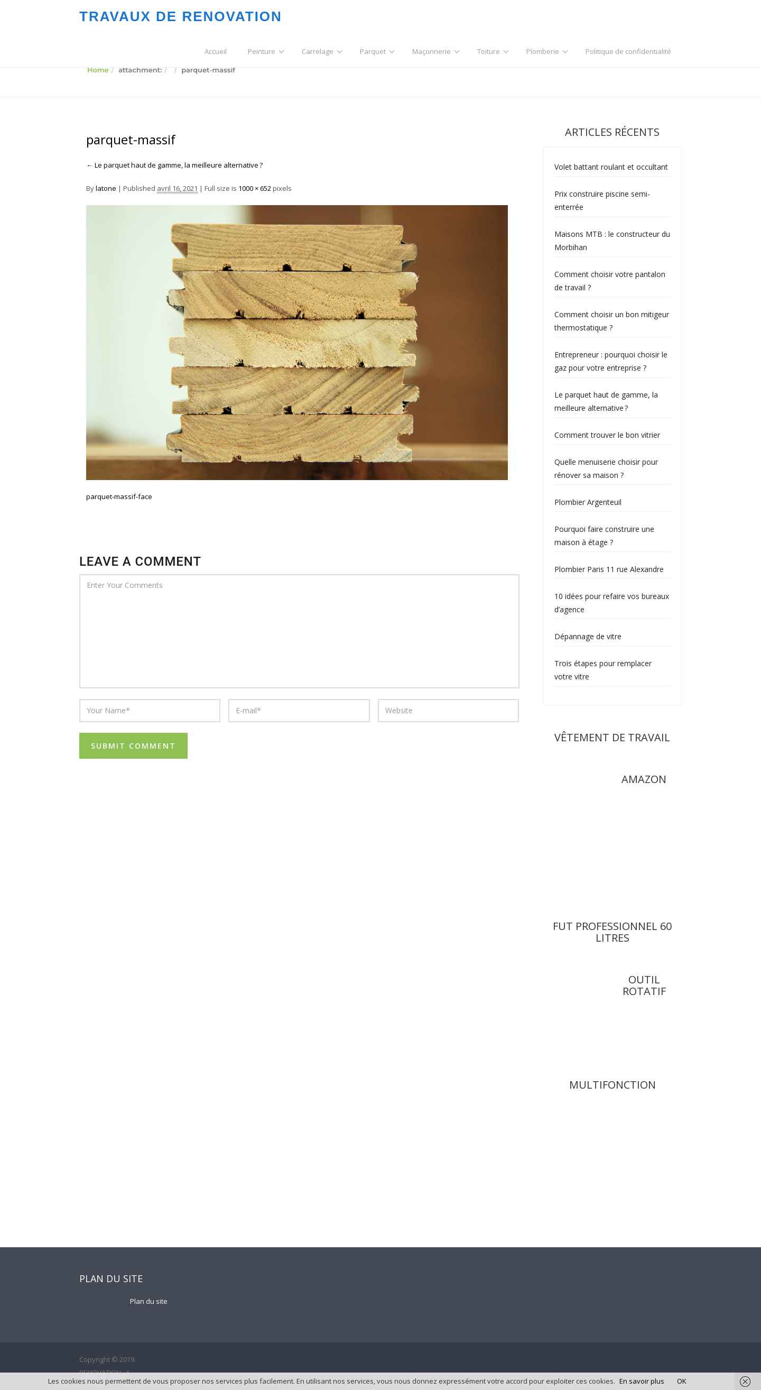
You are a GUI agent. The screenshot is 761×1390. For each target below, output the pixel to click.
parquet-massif (130, 139)
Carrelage (317, 51)
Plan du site (149, 1301)
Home (98, 70)
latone (106, 188)
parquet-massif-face (119, 496)
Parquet (373, 51)
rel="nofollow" (638, 857)
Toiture (488, 51)
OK (681, 1381)
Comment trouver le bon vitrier (607, 435)
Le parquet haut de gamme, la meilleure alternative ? (174, 165)
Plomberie (542, 51)
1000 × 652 (254, 188)
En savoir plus (641, 1381)
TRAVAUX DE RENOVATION (180, 16)
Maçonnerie (431, 51)
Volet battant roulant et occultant (611, 167)
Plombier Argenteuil (587, 502)
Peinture (261, 51)
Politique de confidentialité (628, 51)
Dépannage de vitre (587, 636)
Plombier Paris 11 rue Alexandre (609, 569)
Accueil (216, 51)
